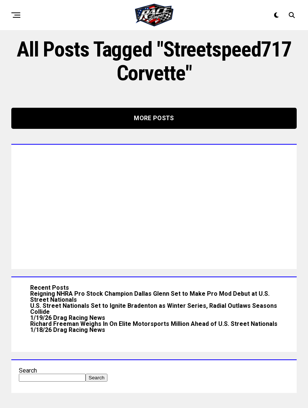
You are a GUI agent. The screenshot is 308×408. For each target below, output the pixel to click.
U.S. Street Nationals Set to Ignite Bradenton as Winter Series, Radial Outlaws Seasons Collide (153, 308)
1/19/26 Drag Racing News (67, 317)
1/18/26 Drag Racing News (67, 329)
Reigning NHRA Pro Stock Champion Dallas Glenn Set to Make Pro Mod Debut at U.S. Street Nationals (150, 296)
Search (28, 370)
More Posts (154, 118)
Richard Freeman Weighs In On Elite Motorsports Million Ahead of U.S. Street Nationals (153, 323)
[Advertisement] (154, 205)
